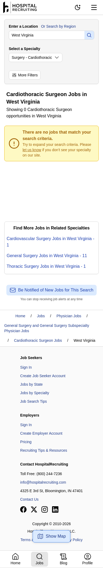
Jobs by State (31, 384)
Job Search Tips (33, 401)
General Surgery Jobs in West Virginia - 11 (47, 255)
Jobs (41, 316)
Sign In (26, 367)
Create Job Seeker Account (42, 376)
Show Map (51, 536)
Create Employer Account (41, 433)
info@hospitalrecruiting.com (43, 482)
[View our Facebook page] (23, 509)
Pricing (26, 442)
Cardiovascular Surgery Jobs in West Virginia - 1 (50, 241)
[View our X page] (34, 509)
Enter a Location (23, 26)
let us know (32, 150)
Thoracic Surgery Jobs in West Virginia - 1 (46, 266)
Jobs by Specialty (34, 393)
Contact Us (29, 499)
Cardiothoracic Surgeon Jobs (38, 340)
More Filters (25, 75)
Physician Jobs (69, 316)
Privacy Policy (71, 540)
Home (20, 316)
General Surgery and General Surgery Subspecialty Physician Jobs (46, 328)
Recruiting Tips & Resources (43, 450)
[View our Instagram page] (44, 509)
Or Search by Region (58, 26)
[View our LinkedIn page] (55, 509)
